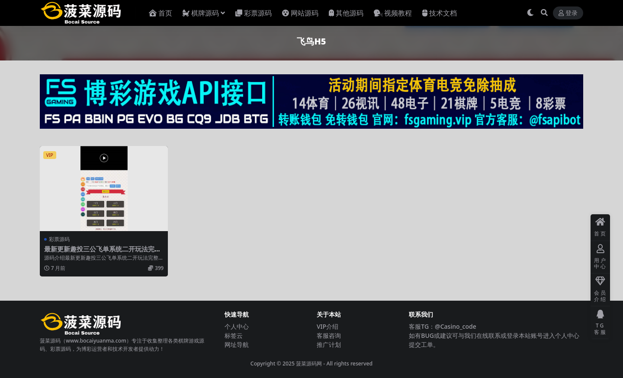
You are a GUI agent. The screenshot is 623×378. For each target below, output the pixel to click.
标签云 (234, 335)
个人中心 (237, 326)
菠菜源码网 (309, 363)
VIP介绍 (327, 326)
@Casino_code (455, 326)
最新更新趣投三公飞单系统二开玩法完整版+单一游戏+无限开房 (102, 253)
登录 (568, 13)
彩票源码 (59, 239)
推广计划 (329, 344)
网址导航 (237, 344)
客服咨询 (329, 335)
